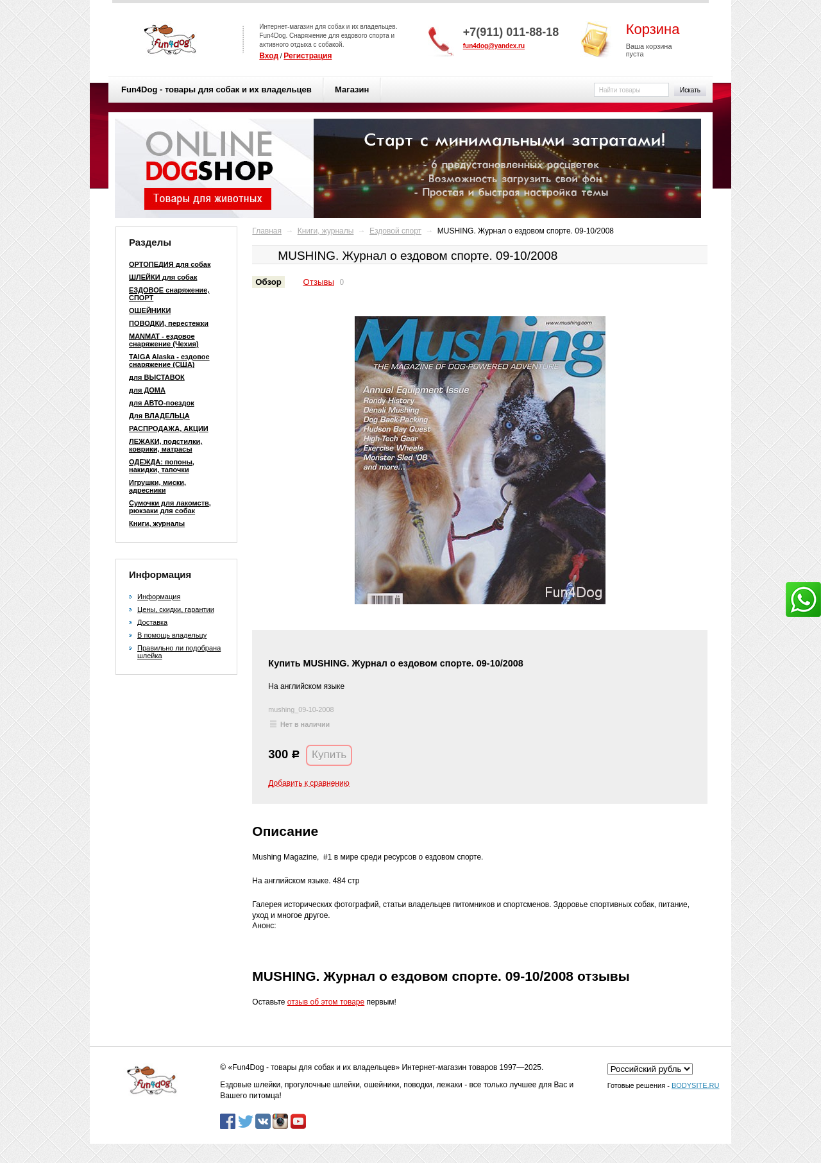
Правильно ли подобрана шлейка (179, 651)
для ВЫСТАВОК (157, 377)
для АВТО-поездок (161, 403)
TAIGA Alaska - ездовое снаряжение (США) (169, 360)
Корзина (653, 29)
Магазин (352, 89)
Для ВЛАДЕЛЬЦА (159, 416)
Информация (158, 596)
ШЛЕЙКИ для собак (163, 277)
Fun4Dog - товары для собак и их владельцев (216, 89)
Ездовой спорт (395, 230)
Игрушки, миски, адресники (157, 486)
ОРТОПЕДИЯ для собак (169, 264)
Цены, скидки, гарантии (175, 609)
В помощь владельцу (172, 635)
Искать (690, 90)
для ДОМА (147, 390)
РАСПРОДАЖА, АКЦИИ (168, 428)
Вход (268, 55)
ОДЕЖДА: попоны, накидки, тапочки (161, 465)
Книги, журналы (157, 523)
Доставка (152, 622)
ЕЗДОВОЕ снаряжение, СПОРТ (169, 293)
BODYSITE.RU (696, 1085)
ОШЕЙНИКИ (150, 310)
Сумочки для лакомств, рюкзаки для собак (170, 506)
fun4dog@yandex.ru (494, 45)
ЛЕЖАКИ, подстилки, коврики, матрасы (165, 445)
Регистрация (308, 55)
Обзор (268, 282)
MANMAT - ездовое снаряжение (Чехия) (164, 340)
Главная (267, 230)
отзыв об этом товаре (325, 1001)
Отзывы (318, 282)
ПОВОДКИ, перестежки (168, 323)
